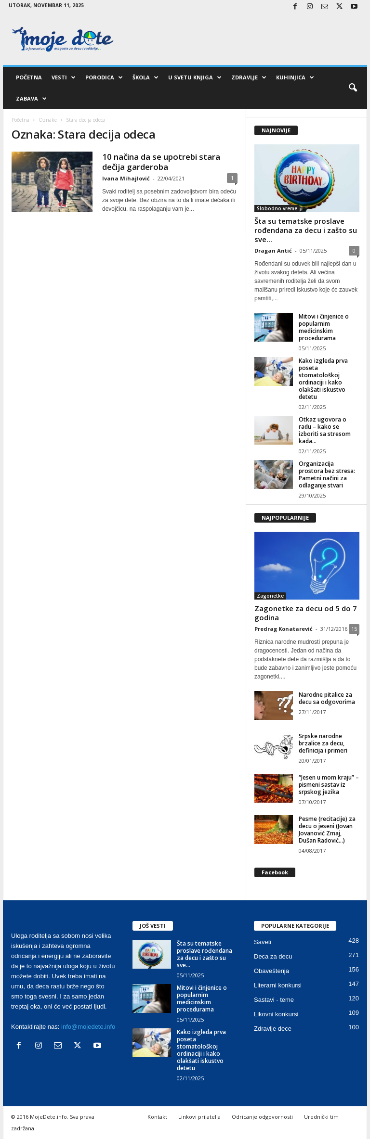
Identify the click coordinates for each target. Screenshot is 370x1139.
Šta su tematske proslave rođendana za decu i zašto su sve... (305, 230)
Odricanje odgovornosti (262, 1116)
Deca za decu (273, 956)
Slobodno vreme (277, 208)
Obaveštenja (271, 970)
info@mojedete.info (88, 1026)
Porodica (104, 77)
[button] (352, 88)
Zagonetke (270, 595)
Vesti (64, 77)
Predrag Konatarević (283, 628)
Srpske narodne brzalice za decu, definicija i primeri (323, 743)
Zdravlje (248, 77)
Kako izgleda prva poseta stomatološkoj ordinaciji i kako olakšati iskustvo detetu (323, 379)
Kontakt (157, 1116)
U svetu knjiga (195, 77)
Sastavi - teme (274, 999)
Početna (29, 77)
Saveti (262, 942)
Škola (145, 77)
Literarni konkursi (278, 985)
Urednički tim (321, 1116)
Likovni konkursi (276, 1014)
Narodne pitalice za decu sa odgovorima (327, 698)
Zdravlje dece (272, 1028)
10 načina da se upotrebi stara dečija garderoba (161, 161)
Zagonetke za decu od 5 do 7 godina (305, 612)
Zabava (31, 98)
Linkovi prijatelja (199, 1116)
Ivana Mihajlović (126, 178)
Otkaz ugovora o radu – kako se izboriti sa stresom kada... (325, 430)
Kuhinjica (295, 77)
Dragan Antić (273, 250)
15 (354, 628)
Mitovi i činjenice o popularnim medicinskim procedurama (324, 327)
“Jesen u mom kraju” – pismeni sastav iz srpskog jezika (329, 784)
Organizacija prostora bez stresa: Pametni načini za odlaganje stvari (327, 474)
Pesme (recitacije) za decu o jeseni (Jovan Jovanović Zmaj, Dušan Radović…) (327, 830)
